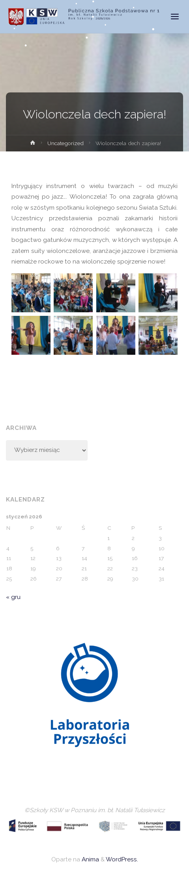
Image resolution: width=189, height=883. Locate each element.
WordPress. (122, 859)
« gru (13, 597)
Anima (89, 859)
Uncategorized (65, 143)
